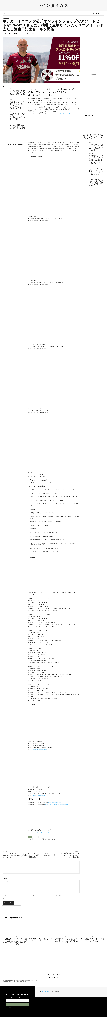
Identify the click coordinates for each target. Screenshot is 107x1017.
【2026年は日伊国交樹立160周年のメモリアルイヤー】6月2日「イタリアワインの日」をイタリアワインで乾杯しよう (93, 136)
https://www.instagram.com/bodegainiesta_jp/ (57, 804)
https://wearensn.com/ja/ (39, 795)
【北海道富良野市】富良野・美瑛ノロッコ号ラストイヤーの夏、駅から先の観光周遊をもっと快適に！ (17, 93)
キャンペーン (6, 18)
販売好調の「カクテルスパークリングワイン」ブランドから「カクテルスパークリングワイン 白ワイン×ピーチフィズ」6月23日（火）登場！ (17, 104)
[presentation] (11, 908)
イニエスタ (35, 837)
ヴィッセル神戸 (37, 839)
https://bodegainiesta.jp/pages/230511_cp (60, 113)
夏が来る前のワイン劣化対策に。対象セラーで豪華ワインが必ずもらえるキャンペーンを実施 (92, 940)
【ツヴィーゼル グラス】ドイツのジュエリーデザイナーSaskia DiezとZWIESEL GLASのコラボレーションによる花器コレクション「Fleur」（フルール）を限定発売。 (21, 855)
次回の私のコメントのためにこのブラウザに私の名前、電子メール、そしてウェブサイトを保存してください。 (26, 899)
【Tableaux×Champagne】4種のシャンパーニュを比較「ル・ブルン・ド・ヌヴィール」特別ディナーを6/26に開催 (18, 116)
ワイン (30, 839)
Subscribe (17, 1004)
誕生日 (53, 839)
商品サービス (12, 88)
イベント (11, 111)
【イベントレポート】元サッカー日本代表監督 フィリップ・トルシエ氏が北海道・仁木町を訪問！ (17, 126)
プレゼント (66, 837)
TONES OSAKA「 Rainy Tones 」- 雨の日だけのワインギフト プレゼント (40, 939)
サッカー (55, 837)
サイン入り (49, 837)
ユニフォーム (74, 837)
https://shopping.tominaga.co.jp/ (44, 832)
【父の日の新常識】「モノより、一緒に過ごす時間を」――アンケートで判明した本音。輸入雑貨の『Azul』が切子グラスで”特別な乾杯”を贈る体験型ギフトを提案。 (15, 941)
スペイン (61, 837)
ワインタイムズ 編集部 (12, 33)
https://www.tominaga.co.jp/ (40, 749)
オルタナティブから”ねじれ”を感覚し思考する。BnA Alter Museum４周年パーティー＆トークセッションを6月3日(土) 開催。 (61, 855)
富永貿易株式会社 (46, 839)
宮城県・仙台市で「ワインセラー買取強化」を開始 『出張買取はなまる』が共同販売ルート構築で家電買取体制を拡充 (66, 940)
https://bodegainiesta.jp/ (54, 802)
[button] (102, 13)
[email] (17, 1000)
